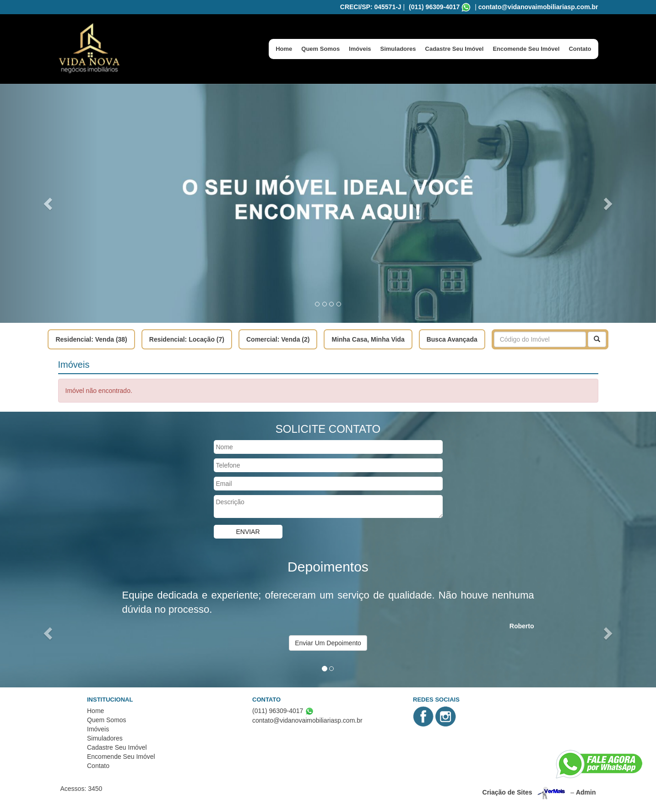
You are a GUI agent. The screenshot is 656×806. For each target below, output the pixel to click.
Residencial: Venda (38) (91, 339)
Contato (580, 48)
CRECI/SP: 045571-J (370, 7)
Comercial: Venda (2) (278, 339)
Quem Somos (320, 48)
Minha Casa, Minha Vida (367, 339)
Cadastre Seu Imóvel (454, 48)
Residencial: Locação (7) (186, 339)
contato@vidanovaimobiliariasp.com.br (538, 7)
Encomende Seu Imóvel (526, 48)
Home (284, 48)
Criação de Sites (507, 792)
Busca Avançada (452, 339)
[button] (49, 203)
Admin (586, 792)
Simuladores (398, 48)
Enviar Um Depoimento (328, 643)
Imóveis (360, 48)
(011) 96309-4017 (434, 7)
